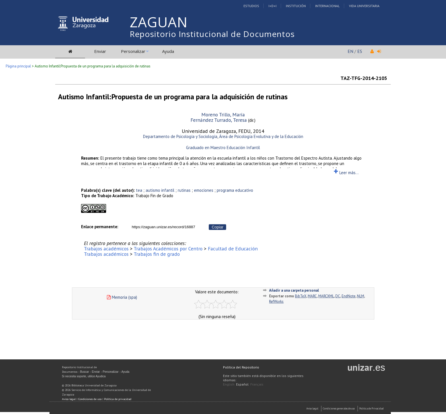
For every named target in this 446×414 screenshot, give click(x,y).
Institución (296, 6)
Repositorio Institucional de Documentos (212, 33)
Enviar (100, 51)
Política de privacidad (117, 399)
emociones (203, 190)
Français (256, 384)
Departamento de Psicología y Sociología (180, 136)
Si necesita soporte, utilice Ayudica (84, 376)
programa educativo (235, 190)
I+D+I (272, 6)
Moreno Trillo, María (223, 114)
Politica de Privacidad (371, 408)
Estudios (251, 6)
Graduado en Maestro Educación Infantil (223, 147)
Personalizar (133, 51)
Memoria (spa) (122, 297)
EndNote (349, 296)
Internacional (327, 6)
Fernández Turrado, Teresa (219, 120)
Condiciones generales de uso (339, 408)
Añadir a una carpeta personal (294, 290)
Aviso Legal (312, 408)
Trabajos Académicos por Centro (168, 248)
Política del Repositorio (241, 367)
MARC (312, 296)
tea (139, 190)
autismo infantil (160, 190)
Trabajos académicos (106, 248)
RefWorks (276, 301)
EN (350, 51)
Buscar (84, 371)
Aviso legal (69, 399)
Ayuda (168, 51)
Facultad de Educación (233, 248)
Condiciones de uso (90, 399)
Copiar (217, 227)
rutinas (184, 190)
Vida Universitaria (364, 6)
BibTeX (300, 296)
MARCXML (326, 296)
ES (359, 51)
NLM (360, 296)
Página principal (18, 66)
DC (337, 296)
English (228, 384)
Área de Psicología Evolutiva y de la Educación (261, 136)
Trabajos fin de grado (157, 254)
